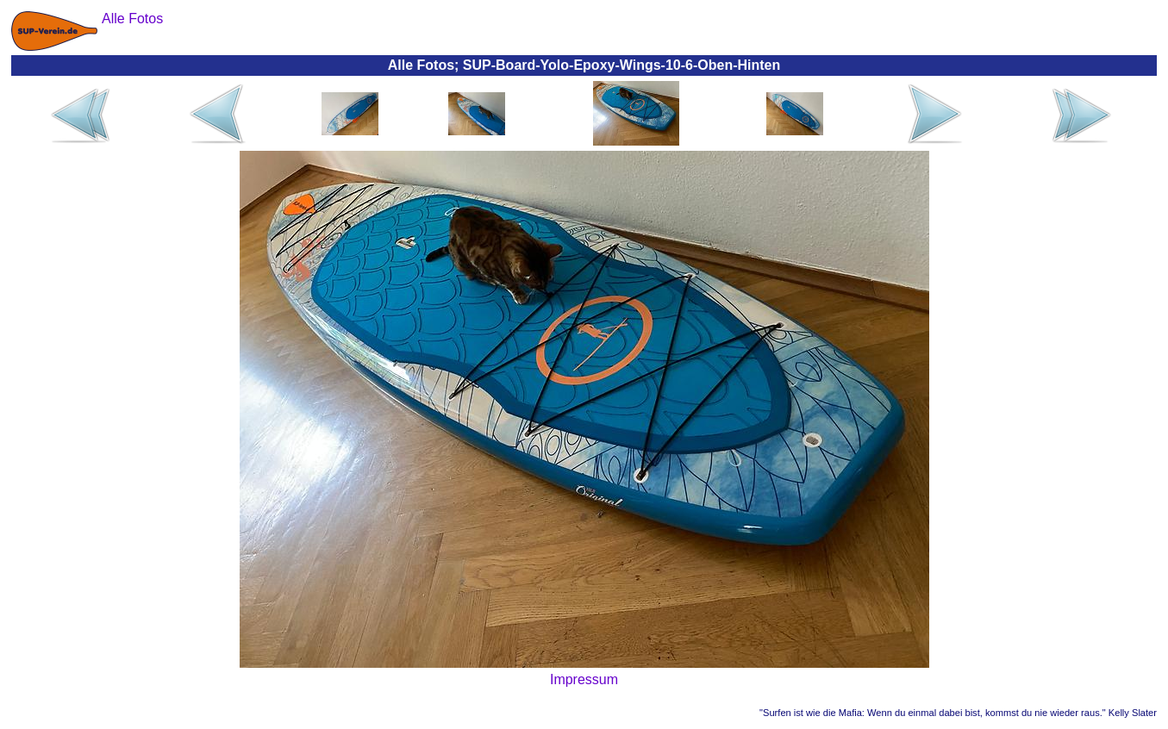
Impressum (584, 679)
